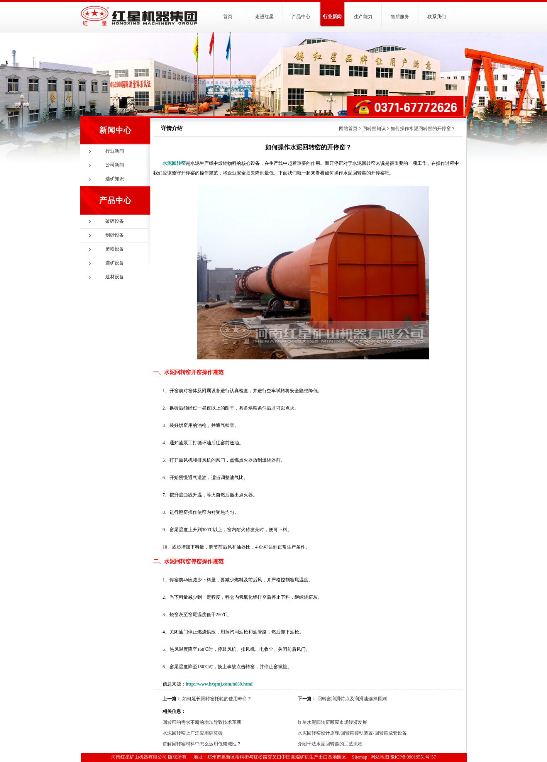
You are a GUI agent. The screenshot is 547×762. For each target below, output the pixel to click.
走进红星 (264, 16)
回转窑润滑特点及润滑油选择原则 (352, 698)
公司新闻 (114, 165)
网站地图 (380, 757)
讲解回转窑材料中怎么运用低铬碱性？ (202, 744)
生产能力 (363, 16)
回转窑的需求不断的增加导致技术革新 (202, 722)
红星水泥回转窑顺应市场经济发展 (332, 722)
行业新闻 (332, 16)
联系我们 (436, 16)
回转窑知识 (374, 128)
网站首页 (348, 128)
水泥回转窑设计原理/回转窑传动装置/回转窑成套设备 (352, 733)
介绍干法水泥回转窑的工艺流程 (330, 744)
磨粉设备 (114, 249)
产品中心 (301, 16)
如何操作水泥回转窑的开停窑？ (423, 128)
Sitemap (359, 757)
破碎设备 (114, 221)
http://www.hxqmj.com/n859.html (219, 684)
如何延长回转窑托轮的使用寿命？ (217, 698)
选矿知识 (114, 178)
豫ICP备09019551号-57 (413, 757)
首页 (227, 16)
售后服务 (400, 16)
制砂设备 (114, 235)
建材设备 (114, 276)
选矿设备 (114, 263)
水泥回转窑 (174, 163)
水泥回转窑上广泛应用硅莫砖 (193, 733)
